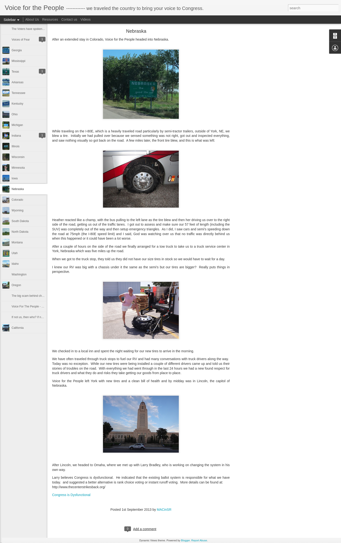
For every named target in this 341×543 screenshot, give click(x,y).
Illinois (15, 146)
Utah (15, 253)
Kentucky (17, 103)
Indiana (16, 135)
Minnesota (18, 167)
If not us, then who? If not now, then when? (39, 317)
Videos (86, 19)
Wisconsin (18, 157)
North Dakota (20, 231)
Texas (15, 71)
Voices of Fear (21, 39)
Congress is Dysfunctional (71, 495)
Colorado (17, 199)
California (18, 328)
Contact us (69, 19)
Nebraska (18, 189)
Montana (17, 242)
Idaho (15, 263)
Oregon (16, 285)
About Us (32, 19)
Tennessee (18, 93)
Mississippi (18, 61)
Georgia (17, 50)
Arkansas (17, 82)
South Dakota (20, 221)
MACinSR (164, 509)
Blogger (185, 540)
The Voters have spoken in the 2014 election (40, 29)
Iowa (15, 178)
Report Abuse (199, 540)
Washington (19, 274)
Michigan (17, 125)
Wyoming (17, 210)
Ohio (15, 114)
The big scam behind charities (30, 295)
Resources (50, 19)
